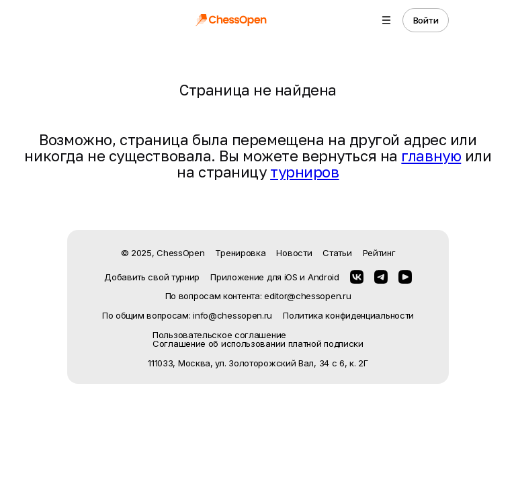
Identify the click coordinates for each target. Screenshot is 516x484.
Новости (294, 252)
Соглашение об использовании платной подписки (258, 343)
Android (323, 277)
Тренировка (240, 252)
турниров (304, 172)
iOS (291, 277)
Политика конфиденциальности (348, 315)
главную (431, 156)
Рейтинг (379, 252)
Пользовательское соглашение (219, 335)
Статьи (336, 252)
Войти (426, 20)
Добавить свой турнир (152, 277)
